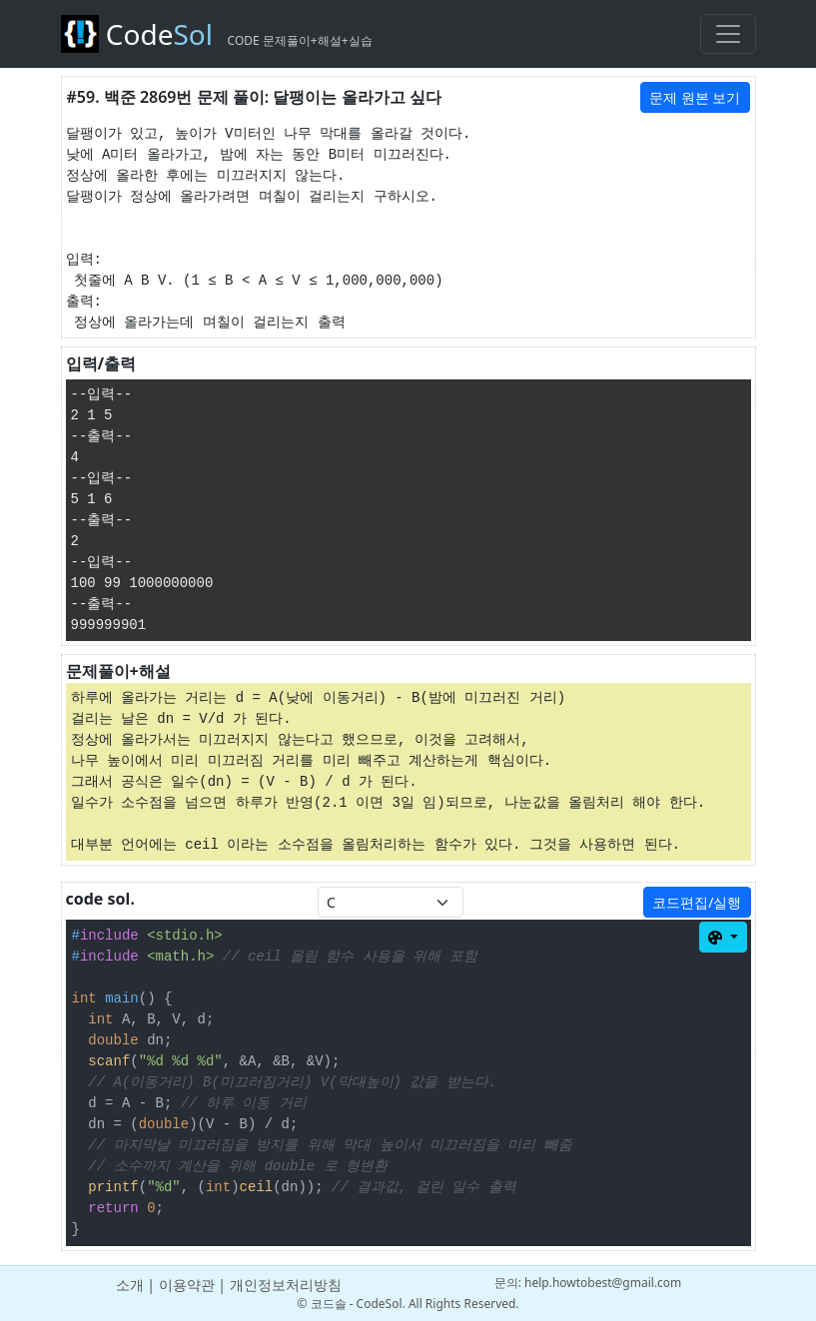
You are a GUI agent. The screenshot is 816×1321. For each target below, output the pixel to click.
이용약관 (187, 1284)
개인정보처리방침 (286, 1284)
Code (217, 34)
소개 (130, 1284)
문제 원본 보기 (694, 97)
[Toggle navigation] (728, 34)
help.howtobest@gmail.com (602, 1282)
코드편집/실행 (696, 902)
